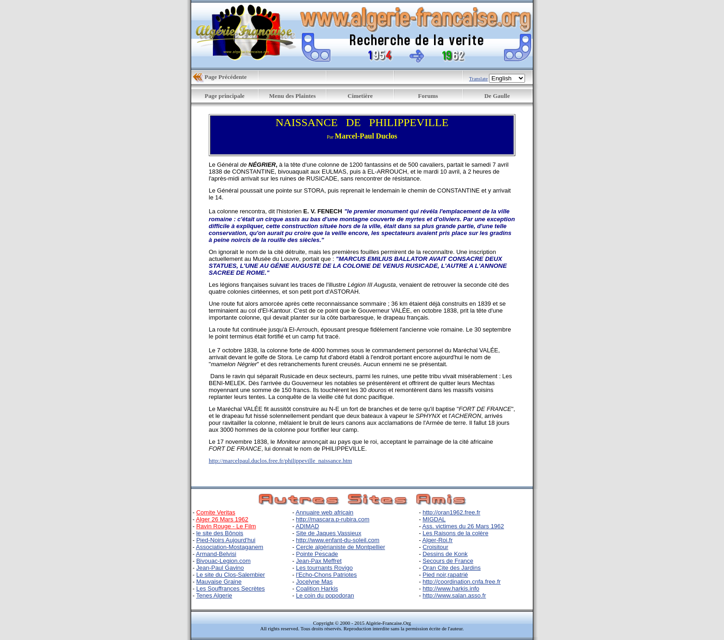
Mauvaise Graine (218, 581)
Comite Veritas (215, 512)
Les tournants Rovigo (324, 567)
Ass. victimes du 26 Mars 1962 (463, 526)
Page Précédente (226, 76)
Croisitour (435, 546)
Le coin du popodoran (325, 595)
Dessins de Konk (445, 553)
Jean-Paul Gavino (220, 567)
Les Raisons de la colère (455, 533)
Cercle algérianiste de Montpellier (340, 546)
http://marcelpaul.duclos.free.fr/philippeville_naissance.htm (280, 460)
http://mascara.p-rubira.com (332, 519)
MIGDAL (434, 519)
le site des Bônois (219, 533)
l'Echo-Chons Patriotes (326, 574)
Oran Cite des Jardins (451, 567)
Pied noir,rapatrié (445, 574)
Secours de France (447, 560)
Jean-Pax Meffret (319, 560)
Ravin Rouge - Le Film (226, 526)
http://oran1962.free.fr (451, 512)
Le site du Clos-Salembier (230, 574)
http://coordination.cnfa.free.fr (461, 581)
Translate (478, 78)
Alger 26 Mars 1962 (222, 519)
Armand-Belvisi (216, 553)
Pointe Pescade (317, 553)
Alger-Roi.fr (437, 540)
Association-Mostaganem (229, 546)
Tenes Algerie (214, 595)
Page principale (224, 95)
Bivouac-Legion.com (223, 560)
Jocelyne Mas (314, 581)
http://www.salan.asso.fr (454, 595)
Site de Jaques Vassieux (328, 533)
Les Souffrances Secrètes (230, 588)
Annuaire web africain (324, 512)
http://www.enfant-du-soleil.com (338, 540)
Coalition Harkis (317, 588)
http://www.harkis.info (450, 588)
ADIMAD (307, 526)
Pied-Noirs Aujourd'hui (225, 540)
